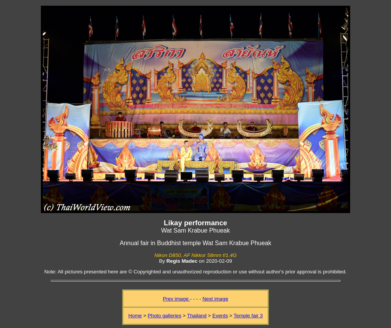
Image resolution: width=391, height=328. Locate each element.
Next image (215, 299)
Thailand (197, 315)
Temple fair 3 (248, 315)
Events (220, 315)
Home (135, 315)
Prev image (176, 299)
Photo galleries (164, 315)
